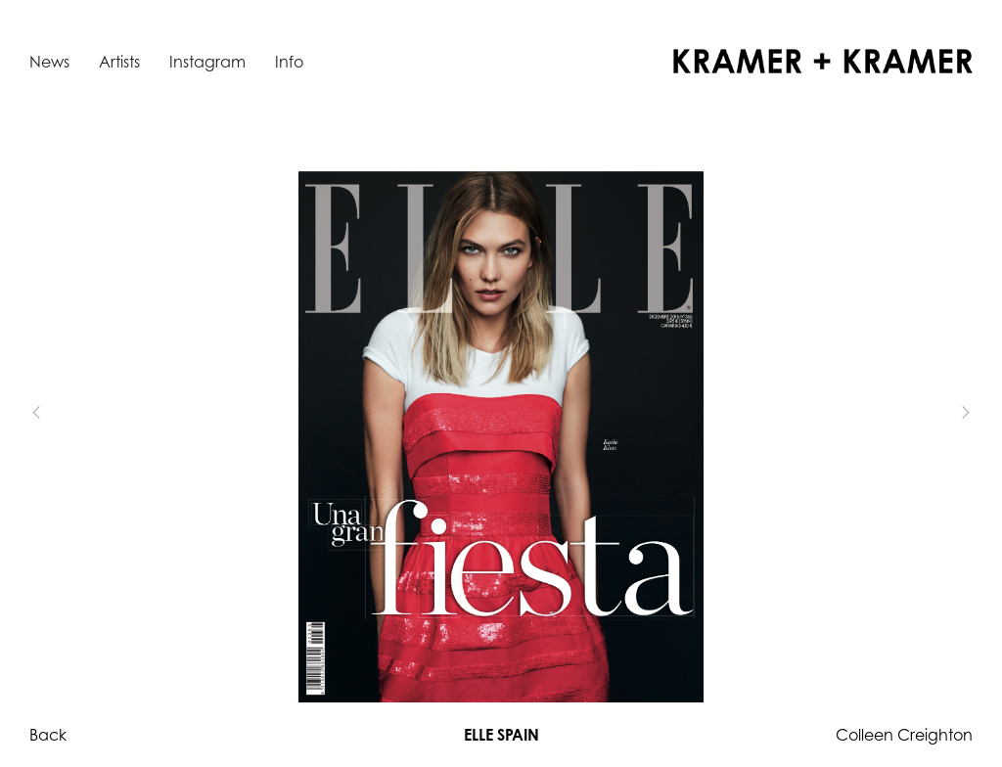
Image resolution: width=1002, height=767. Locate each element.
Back (48, 734)
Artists (119, 61)
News (49, 61)
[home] (823, 61)
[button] (68, 413)
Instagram (207, 61)
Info (289, 61)
